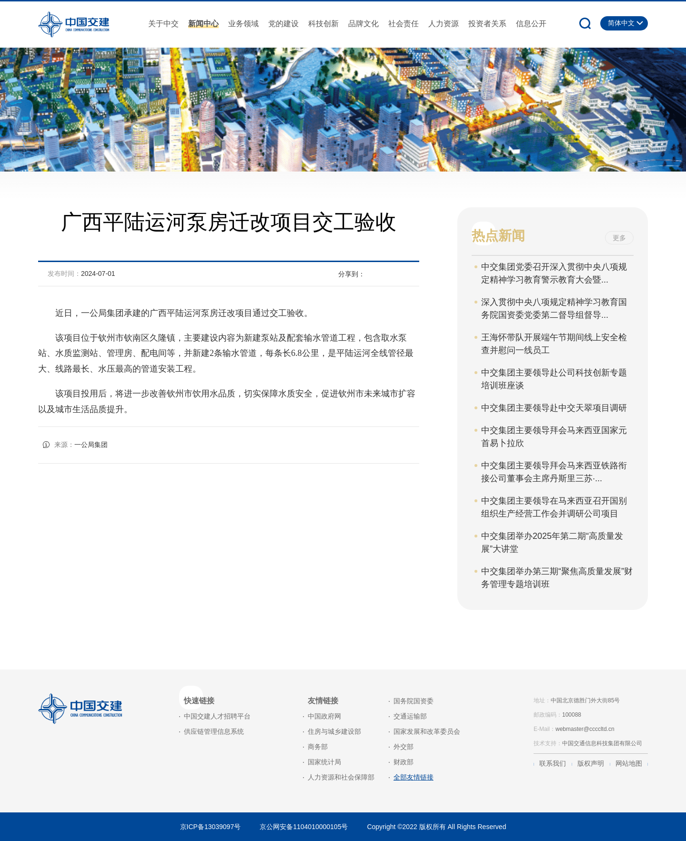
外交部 (403, 746)
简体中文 (621, 23)
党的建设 (283, 24)
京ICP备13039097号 (210, 827)
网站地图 (628, 763)
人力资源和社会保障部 (341, 777)
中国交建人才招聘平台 (217, 716)
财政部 (403, 762)
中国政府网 (324, 716)
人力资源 (443, 24)
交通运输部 (410, 716)
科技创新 (323, 24)
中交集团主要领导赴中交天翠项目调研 (554, 408)
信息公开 (531, 24)
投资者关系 (487, 24)
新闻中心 (203, 24)
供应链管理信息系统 (214, 731)
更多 (619, 238)
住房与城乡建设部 (334, 731)
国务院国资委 (413, 701)
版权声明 (590, 763)
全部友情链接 (413, 777)
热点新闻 (498, 235)
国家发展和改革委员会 (426, 731)
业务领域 (243, 24)
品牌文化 (363, 24)
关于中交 (163, 24)
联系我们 (552, 763)
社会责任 (403, 24)
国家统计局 (324, 762)
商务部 (318, 746)
